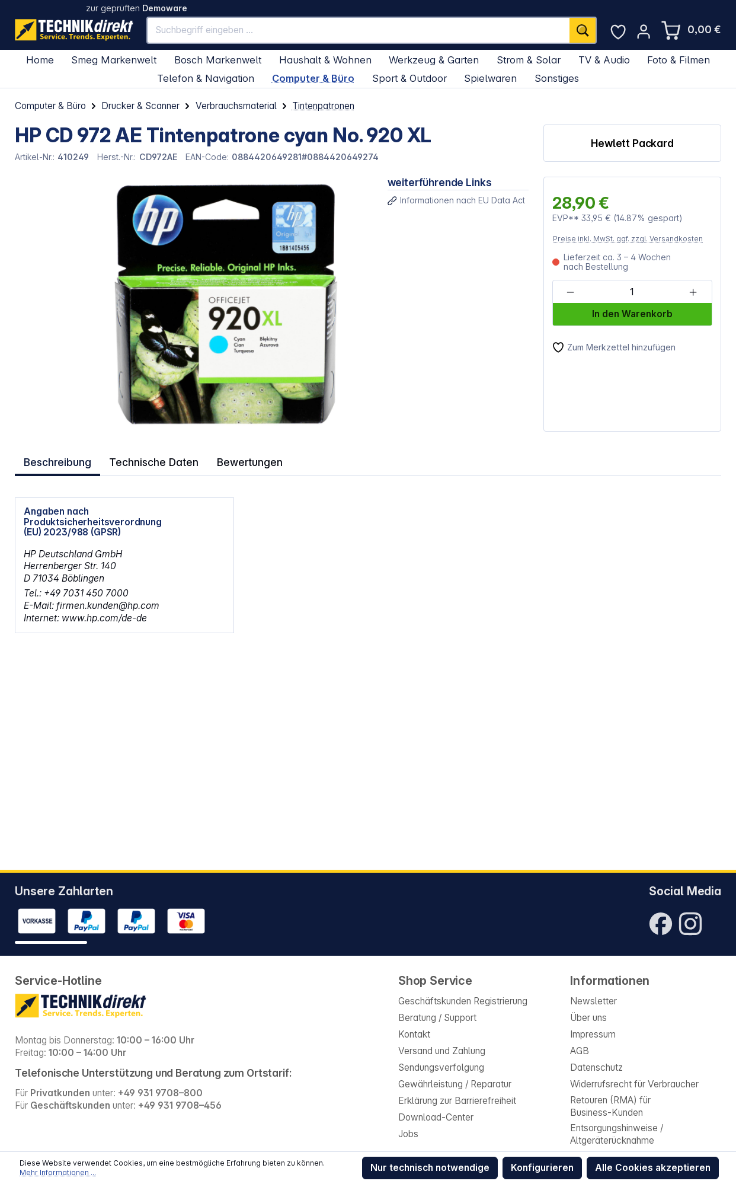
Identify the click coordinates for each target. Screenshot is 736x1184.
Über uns (588, 1017)
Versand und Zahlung (441, 1051)
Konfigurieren (542, 1167)
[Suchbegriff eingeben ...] (358, 30)
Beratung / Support (437, 1017)
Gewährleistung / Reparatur (454, 1084)
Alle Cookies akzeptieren (653, 1167)
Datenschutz (596, 1067)
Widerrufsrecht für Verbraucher (634, 1084)
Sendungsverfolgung (441, 1067)
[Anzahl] (632, 292)
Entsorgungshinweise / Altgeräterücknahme (616, 1134)
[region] (194, 304)
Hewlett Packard (632, 143)
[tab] (57, 460)
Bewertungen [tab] (243, 460)
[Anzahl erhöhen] (693, 292)
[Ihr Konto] (643, 31)
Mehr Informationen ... (58, 1172)
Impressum (593, 1034)
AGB (579, 1051)
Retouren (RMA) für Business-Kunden (610, 1106)
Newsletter (593, 1001)
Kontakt (414, 1034)
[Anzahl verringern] (570, 292)
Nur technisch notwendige (429, 1167)
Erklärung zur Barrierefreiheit (457, 1100)
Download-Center (435, 1117)
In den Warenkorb (632, 314)
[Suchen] (583, 30)
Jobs (408, 1134)
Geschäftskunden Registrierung (462, 1001)
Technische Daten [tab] (151, 460)
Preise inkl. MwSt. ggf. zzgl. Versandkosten (628, 238)
